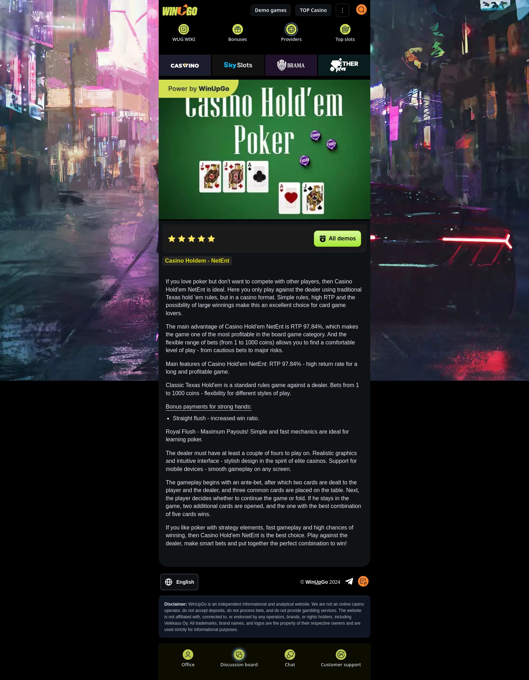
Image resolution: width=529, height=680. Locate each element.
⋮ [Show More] (342, 10)
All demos (337, 238)
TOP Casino (313, 10)
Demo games (271, 10)
